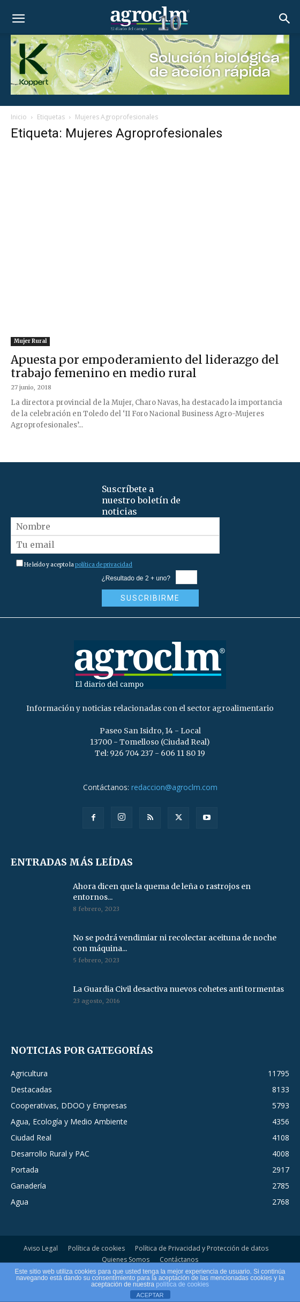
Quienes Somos (125, 1259)
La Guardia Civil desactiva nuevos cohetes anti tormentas (178, 989)
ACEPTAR (149, 1295)
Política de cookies (96, 1248)
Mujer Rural (30, 341)
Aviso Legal (41, 1248)
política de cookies (182, 1284)
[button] (18, 18)
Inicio (19, 116)
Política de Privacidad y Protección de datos (201, 1248)
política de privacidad (103, 564)
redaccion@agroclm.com (174, 787)
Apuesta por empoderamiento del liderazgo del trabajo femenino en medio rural (145, 366)
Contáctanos (179, 1259)
